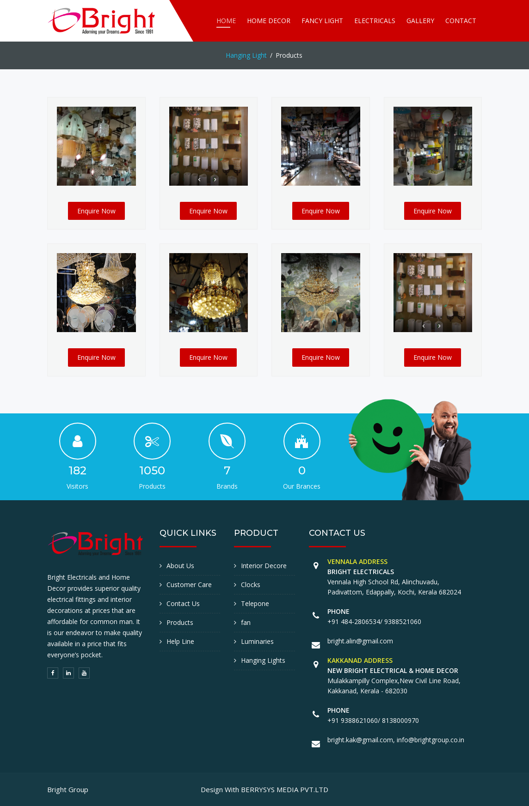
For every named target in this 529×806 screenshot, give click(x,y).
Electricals (374, 20)
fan (246, 622)
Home (226, 20)
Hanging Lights (263, 660)
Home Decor (268, 20)
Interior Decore (264, 565)
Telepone (255, 603)
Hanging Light (246, 55)
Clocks (250, 584)
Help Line (180, 641)
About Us (180, 565)
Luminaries (257, 641)
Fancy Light (322, 20)
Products (179, 622)
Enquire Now (96, 210)
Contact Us (183, 603)
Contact (460, 20)
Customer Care (189, 584)
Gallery (420, 20)
